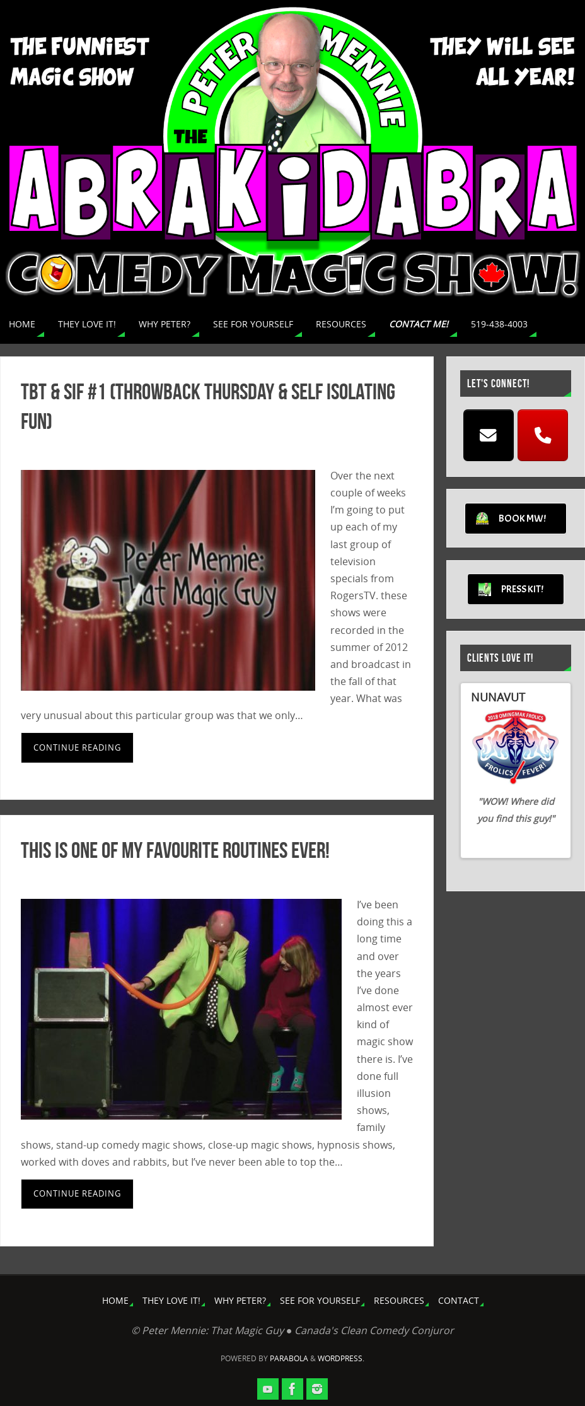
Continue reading (77, 747)
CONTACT (458, 1300)
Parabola (289, 1358)
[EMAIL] (488, 435)
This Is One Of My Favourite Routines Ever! (175, 850)
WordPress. (341, 1358)
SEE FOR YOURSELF (320, 1300)
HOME (115, 1300)
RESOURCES (399, 1300)
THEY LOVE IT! (171, 1300)
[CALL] (543, 435)
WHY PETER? (240, 1300)
